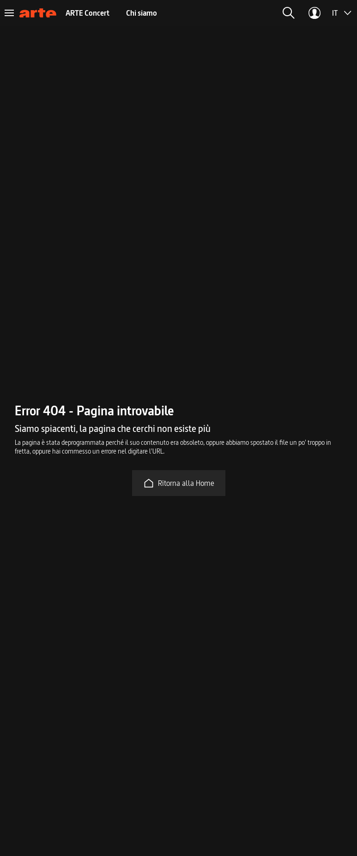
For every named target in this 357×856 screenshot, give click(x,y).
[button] (289, 13)
